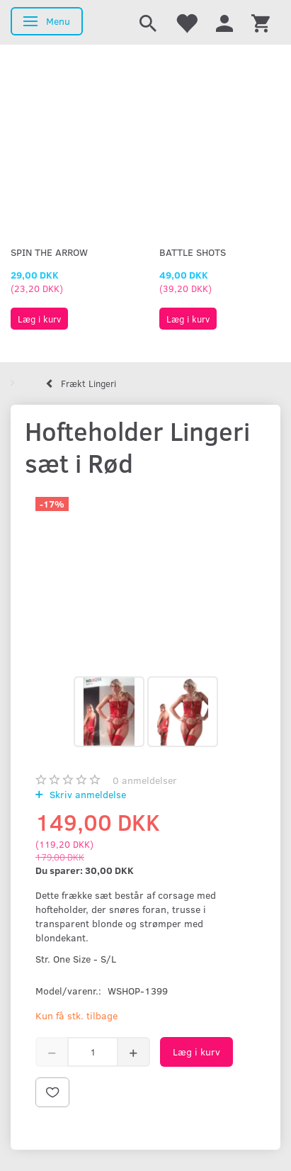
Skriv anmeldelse (86, 794)
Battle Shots (192, 252)
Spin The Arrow (49, 252)
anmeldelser (145, 780)
